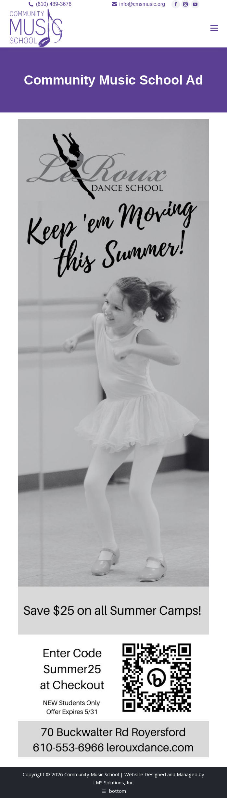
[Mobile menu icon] (214, 28)
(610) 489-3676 (53, 4)
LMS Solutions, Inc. (113, 782)
